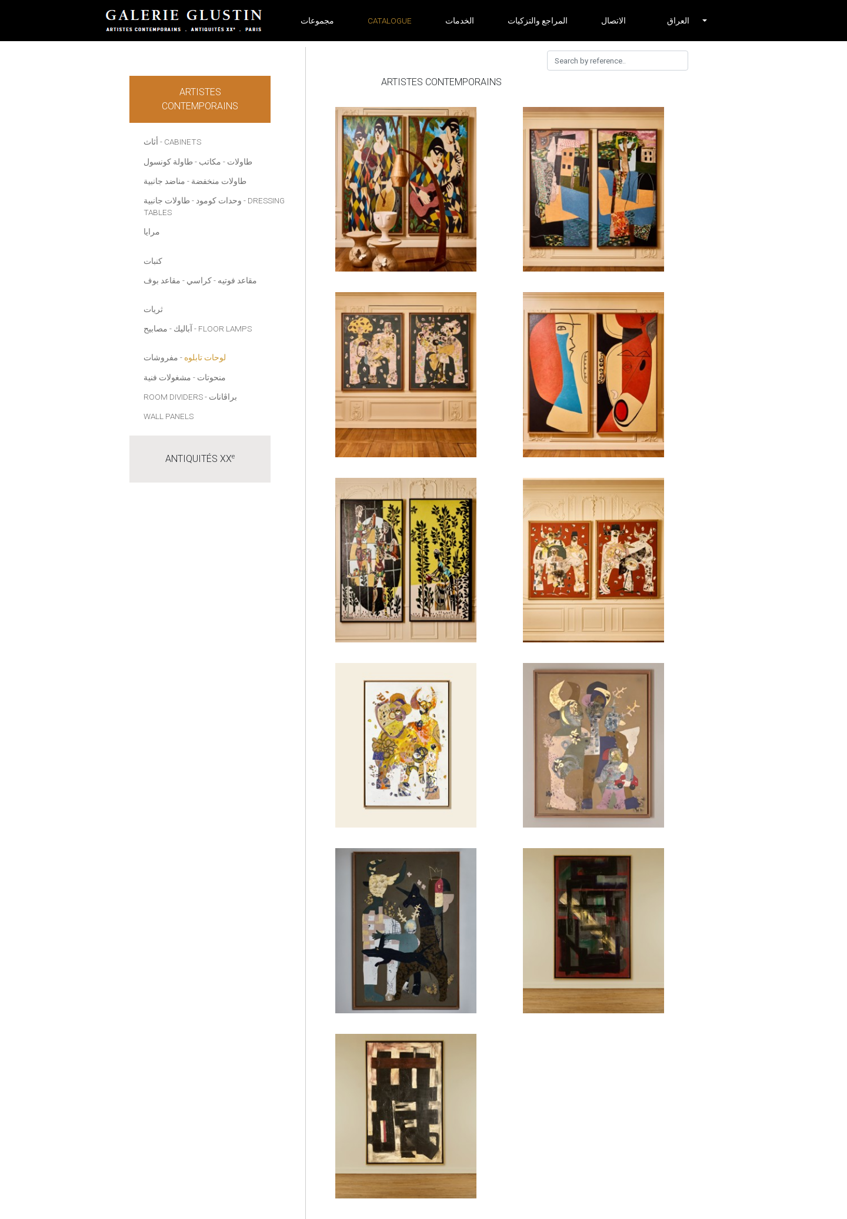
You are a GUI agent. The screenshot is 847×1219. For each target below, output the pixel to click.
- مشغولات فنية (169, 377)
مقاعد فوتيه (237, 280)
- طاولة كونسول (170, 161)
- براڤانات (221, 396)
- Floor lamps (223, 328)
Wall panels (169, 416)
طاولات (239, 161)
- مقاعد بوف (164, 280)
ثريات (153, 309)
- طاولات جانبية (169, 200)
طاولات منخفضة (218, 181)
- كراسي (201, 280)
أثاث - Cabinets (172, 141)
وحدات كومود (219, 200)
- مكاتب (212, 161)
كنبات (153, 261)
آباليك (183, 328)
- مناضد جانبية (166, 181)
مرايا (152, 231)
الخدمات (459, 20)
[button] (678, 20)
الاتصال (613, 20)
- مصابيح (158, 328)
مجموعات (317, 20)
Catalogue (390, 20)
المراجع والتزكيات (538, 20)
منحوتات (211, 377)
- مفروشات (163, 357)
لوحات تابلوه (205, 357)
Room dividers (173, 396)
